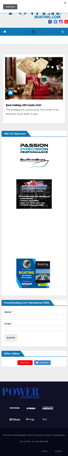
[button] (62, 31)
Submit (11, 337)
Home (45, 451)
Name (8, 312)
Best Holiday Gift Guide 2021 (23, 105)
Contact (58, 451)
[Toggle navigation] (33, 32)
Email (8, 323)
